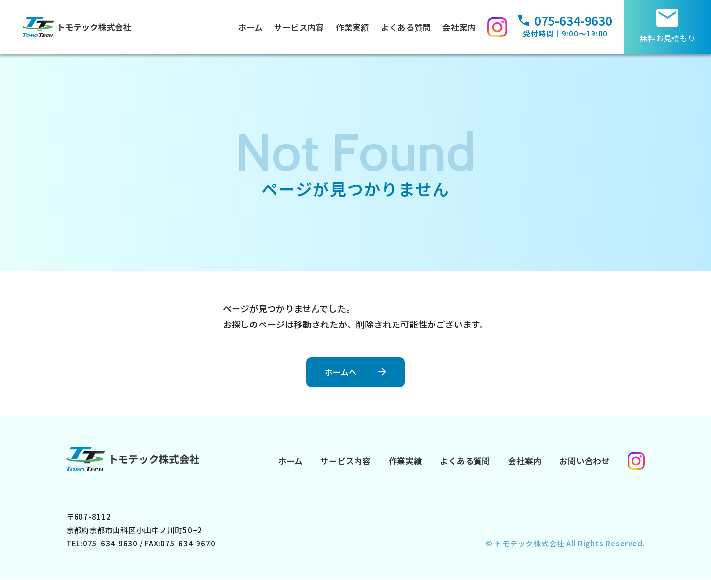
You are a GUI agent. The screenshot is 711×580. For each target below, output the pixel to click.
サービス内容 (301, 27)
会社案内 (461, 27)
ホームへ (337, 370)
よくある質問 (408, 27)
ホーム (252, 27)
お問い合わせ (584, 461)
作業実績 (355, 27)
